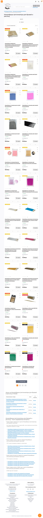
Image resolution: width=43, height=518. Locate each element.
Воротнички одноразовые (12, 500)
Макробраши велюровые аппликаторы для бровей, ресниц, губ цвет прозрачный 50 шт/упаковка (13, 250)
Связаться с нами (30, 499)
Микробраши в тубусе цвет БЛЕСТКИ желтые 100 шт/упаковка (20, 475)
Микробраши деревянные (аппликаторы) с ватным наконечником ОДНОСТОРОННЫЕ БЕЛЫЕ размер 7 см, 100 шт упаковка (16, 400)
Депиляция (12, 502)
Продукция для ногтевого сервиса (12, 507)
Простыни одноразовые (12, 508)
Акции (31, 501)
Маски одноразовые (12, 499)
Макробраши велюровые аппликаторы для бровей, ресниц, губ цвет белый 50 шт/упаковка (13, 220)
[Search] (14, 7)
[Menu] (2, 1)
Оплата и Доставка (31, 498)
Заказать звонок (35, 7)
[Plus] (18, 57)
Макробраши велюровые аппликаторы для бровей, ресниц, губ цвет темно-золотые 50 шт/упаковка (30, 279)
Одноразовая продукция (8, 11)
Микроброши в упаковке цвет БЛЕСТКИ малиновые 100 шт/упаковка (21, 462)
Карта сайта (31, 500)
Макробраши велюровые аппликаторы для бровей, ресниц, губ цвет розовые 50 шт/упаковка (30, 250)
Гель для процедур (12, 501)
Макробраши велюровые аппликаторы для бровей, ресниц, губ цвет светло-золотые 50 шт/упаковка (13, 279)
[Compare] (20, 33)
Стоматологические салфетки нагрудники (12, 509)
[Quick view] (20, 29)
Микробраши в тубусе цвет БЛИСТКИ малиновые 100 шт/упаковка (21, 474)
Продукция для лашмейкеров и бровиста (19, 11)
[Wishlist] (20, 31)
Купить (34, 400)
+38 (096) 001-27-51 (36, 6)
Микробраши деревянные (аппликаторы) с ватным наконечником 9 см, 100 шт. (13, 309)
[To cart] (18, 53)
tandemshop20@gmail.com (30, 491)
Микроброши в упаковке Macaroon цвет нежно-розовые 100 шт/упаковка (22, 453)
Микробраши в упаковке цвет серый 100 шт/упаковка (18, 465)
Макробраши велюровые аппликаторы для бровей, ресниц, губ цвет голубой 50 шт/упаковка (30, 220)
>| (25, 385)
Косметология (12, 503)
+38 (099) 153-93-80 (36, 5)
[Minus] (7, 57)
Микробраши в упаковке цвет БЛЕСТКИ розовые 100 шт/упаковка (21, 461)
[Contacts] (38, 1)
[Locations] (35, 1)
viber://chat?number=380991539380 (30, 489)
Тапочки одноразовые (12, 510)
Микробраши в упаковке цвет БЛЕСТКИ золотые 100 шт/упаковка (21, 464)
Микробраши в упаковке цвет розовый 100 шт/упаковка (19, 473)
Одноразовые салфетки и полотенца (12, 498)
